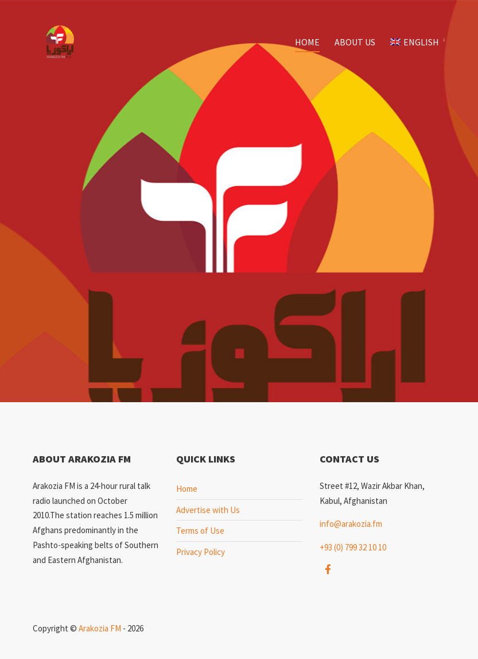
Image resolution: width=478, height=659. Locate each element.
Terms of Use (200, 530)
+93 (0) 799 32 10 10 (353, 547)
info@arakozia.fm (351, 523)
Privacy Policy (200, 551)
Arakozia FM (100, 628)
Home (307, 42)
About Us (355, 42)
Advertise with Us (208, 509)
